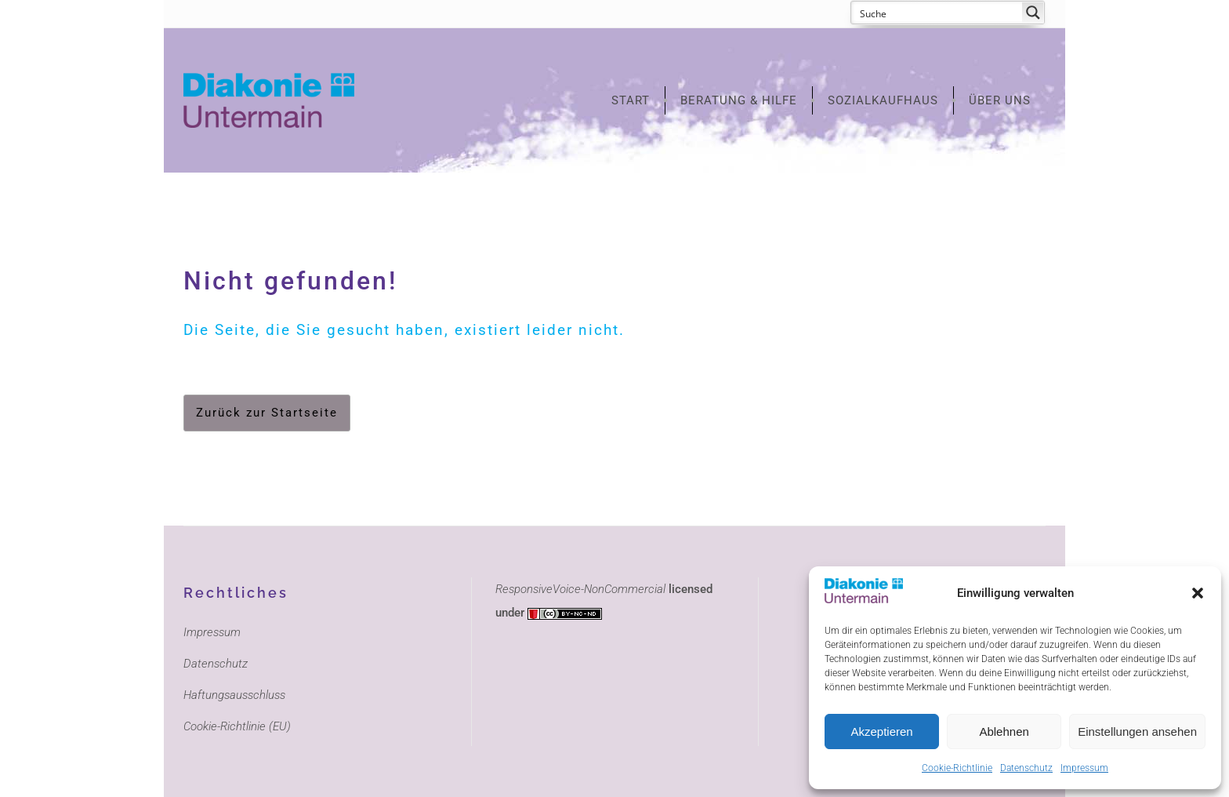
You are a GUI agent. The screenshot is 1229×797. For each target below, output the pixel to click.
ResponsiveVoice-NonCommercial (580, 589)
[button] (1197, 593)
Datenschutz (1026, 767)
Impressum (1084, 767)
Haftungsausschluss (234, 695)
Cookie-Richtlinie (957, 767)
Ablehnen (1003, 731)
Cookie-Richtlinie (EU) (237, 726)
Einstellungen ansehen (1137, 731)
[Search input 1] (937, 12)
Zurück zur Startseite (267, 413)
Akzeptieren (881, 731)
